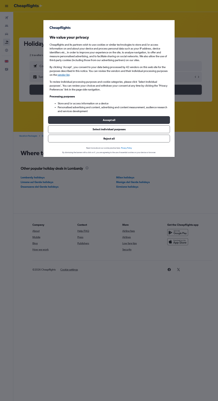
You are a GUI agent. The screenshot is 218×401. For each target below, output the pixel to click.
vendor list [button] (63, 74)
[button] (109, 120)
